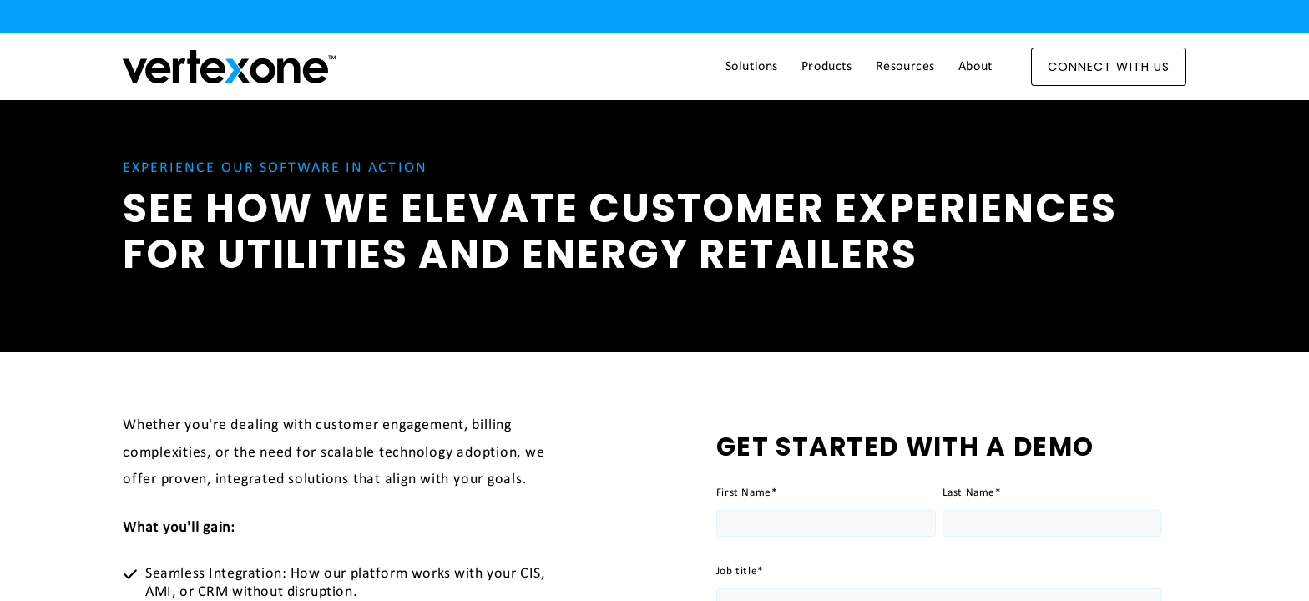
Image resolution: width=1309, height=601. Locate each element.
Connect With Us (1109, 66)
